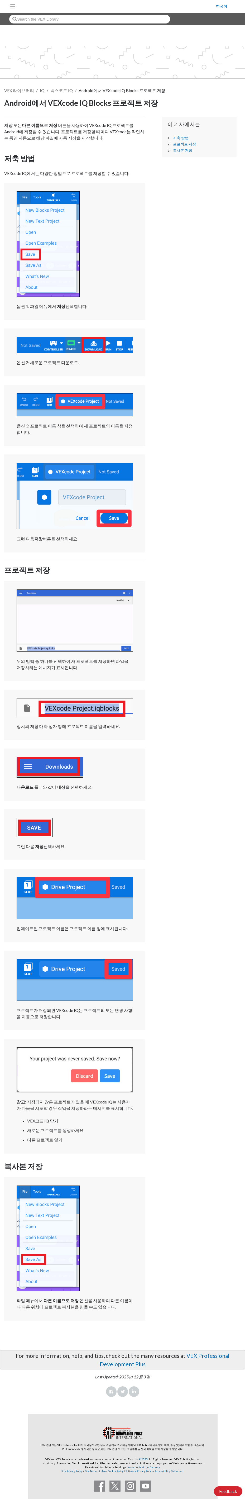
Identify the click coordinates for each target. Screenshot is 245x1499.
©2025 (143, 1459)
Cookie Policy (115, 1471)
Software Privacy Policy (139, 1471)
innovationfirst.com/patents (143, 1467)
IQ (42, 90)
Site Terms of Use (95, 1471)
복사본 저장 (182, 150)
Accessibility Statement (169, 1471)
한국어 (221, 6)
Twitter (122, 1391)
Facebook (111, 1391)
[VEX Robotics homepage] (117, 6)
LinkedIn (134, 1391)
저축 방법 (181, 138)
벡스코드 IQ (61, 90)
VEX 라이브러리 (19, 90)
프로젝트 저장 (184, 144)
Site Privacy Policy (72, 1471)
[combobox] (89, 19)
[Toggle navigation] (12, 6)
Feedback (228, 1491)
